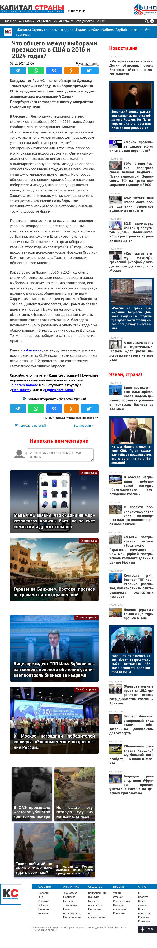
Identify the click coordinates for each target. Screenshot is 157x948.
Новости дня (123, 48)
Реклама (143, 917)
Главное (10, 21)
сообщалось (31, 350)
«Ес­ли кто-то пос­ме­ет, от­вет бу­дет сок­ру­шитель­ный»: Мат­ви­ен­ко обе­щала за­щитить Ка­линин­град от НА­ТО (131, 664)
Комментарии (88, 63)
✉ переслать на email (30, 425)
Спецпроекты (85, 21)
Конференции (97, 893)
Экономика (89, 473)
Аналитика (26, 21)
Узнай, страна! (63, 21)
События (44, 886)
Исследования (72, 917)
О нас (101, 21)
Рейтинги (119, 913)
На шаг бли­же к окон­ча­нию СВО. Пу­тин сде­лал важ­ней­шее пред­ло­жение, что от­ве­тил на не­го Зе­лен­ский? (131, 455)
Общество (44, 21)
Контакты (144, 921)
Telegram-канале (24, 384)
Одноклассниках (59, 389)
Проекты (119, 886)
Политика (69, 897)
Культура (93, 897)
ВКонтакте (21, 389)
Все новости (82, 425)
